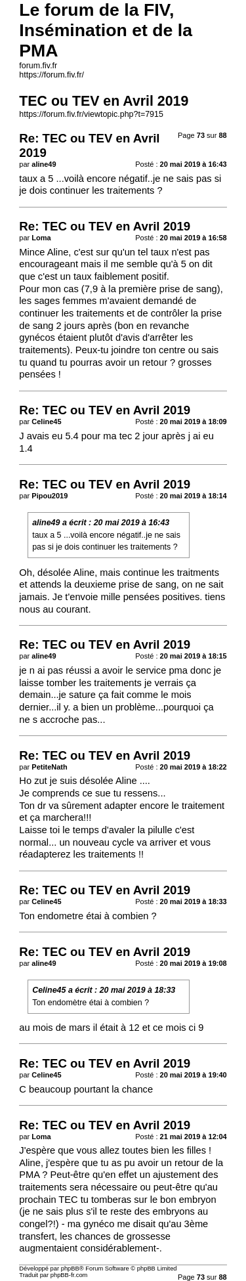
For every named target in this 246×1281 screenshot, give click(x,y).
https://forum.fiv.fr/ (51, 74)
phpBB (70, 1268)
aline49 (46, 522)
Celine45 (49, 990)
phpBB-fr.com (69, 1275)
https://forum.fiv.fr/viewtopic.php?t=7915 (91, 114)
